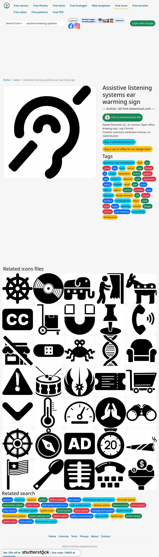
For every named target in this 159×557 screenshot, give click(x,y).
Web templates (101, 5)
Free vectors (21, 5)
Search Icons (13, 23)
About (94, 536)
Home (6, 80)
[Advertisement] (79, 55)
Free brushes (140, 5)
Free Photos (40, 5)
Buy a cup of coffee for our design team (127, 149)
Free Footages (78, 5)
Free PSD (58, 12)
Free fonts (59, 5)
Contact (105, 536)
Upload (73, 20)
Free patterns (40, 12)
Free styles (20, 12)
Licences (63, 536)
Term (74, 536)
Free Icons (121, 5)
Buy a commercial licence (119, 142)
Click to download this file (122, 118)
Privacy (84, 536)
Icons (17, 80)
